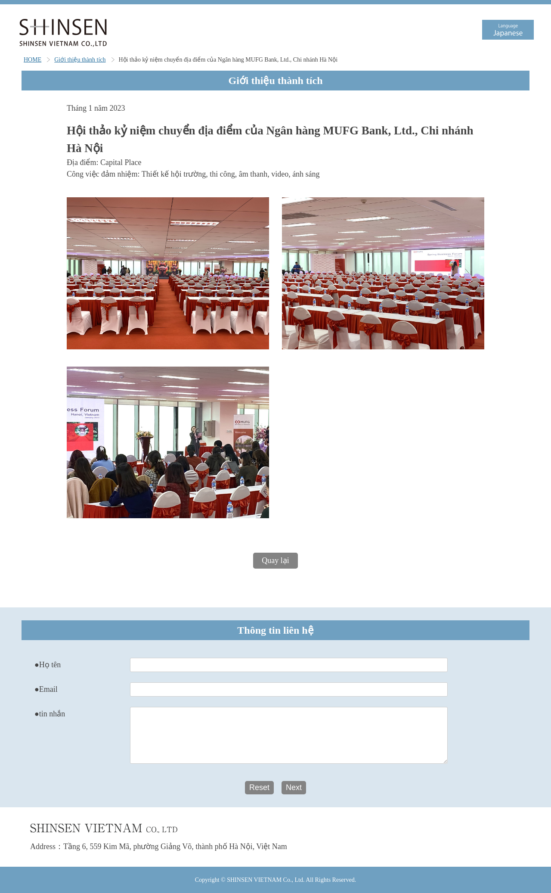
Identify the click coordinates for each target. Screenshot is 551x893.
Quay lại (275, 560)
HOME (32, 59)
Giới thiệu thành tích (79, 59)
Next (294, 787)
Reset (259, 787)
